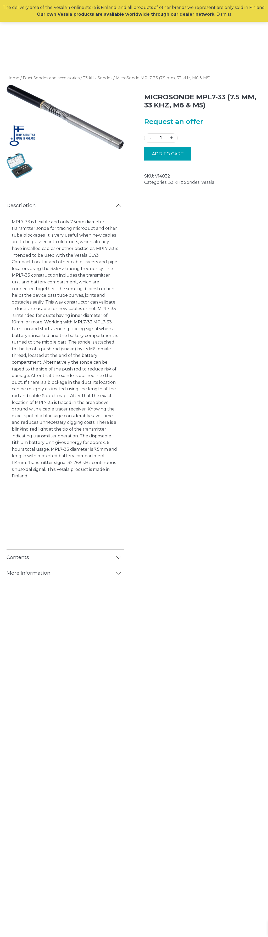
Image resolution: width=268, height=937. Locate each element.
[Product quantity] (161, 137)
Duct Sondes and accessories (51, 78)
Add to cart (168, 153)
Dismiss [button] (223, 14)
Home (13, 78)
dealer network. (197, 14)
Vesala (207, 182)
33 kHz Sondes (97, 78)
